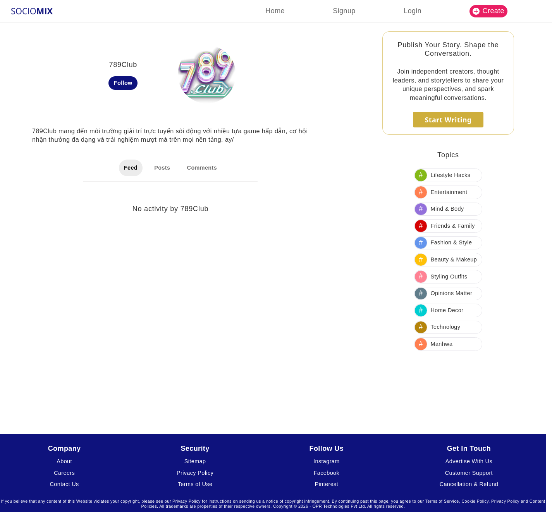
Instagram (326, 461)
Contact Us (64, 484)
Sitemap (195, 461)
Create (488, 11)
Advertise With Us (468, 461)
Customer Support (469, 473)
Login (412, 11)
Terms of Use (195, 484)
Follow (123, 83)
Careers (64, 473)
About (64, 461)
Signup (344, 11)
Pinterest (326, 484)
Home (275, 11)
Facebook (326, 473)
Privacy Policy (195, 473)
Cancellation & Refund (469, 484)
